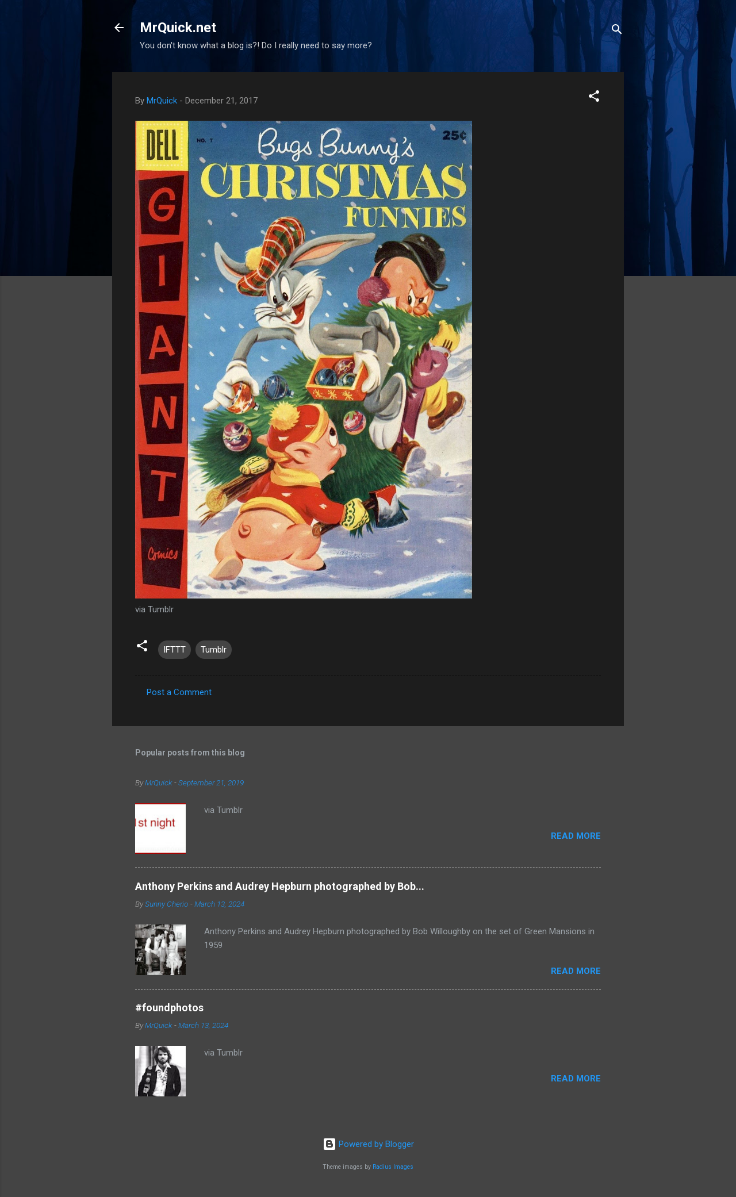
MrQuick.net (178, 28)
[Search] (617, 31)
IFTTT (174, 649)
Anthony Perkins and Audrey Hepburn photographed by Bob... (279, 886)
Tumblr (214, 649)
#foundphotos (169, 1008)
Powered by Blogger (368, 1144)
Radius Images (393, 1167)
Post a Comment (179, 692)
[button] (594, 98)
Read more (576, 836)
